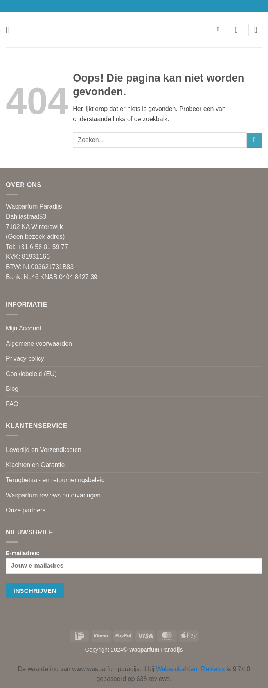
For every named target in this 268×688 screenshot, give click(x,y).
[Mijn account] (239, 29)
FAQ (12, 404)
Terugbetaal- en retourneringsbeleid (55, 480)
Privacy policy (25, 358)
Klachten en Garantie (35, 464)
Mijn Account (23, 328)
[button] (10, 29)
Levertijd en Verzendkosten (43, 450)
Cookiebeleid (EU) (31, 373)
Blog (12, 388)
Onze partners (25, 510)
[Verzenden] (254, 140)
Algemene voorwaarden (39, 343)
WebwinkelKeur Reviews (190, 669)
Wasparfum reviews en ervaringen (53, 495)
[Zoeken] (220, 29)
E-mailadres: (134, 562)
